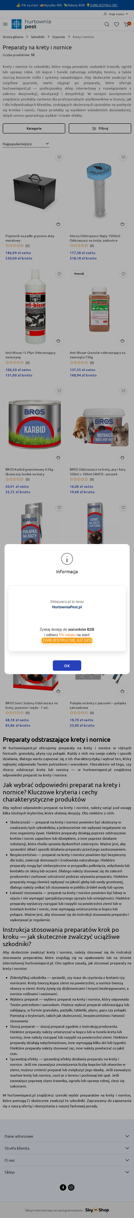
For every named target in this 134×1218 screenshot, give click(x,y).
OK (67, 665)
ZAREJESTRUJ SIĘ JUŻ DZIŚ (67, 640)
